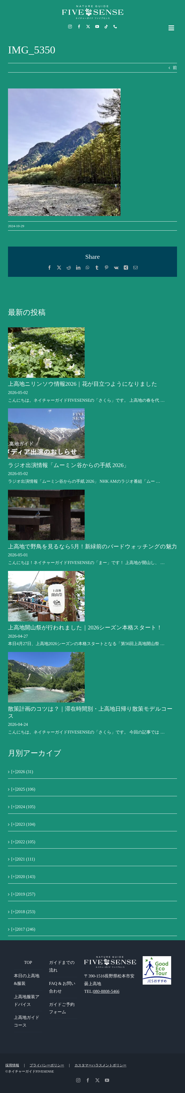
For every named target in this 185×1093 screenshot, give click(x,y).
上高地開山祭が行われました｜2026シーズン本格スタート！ (85, 627)
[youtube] (97, 26)
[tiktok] (106, 26)
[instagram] (70, 26)
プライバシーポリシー (47, 1065)
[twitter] (88, 26)
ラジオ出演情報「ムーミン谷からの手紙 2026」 (68, 465)
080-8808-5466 (106, 991)
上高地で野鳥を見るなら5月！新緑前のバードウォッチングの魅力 (92, 546)
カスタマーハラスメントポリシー (100, 1065)
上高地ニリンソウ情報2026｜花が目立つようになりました (82, 384)
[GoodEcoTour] (157, 958)
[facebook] (79, 26)
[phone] (115, 26)
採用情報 (12, 1065)
